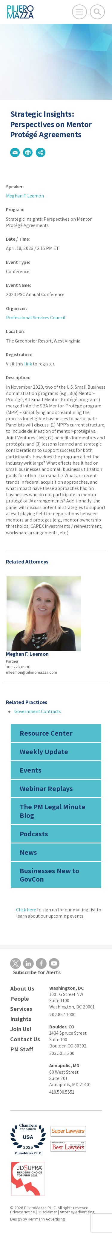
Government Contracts (37, 711)
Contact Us (25, 1039)
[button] (15, 152)
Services (21, 1009)
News (28, 852)
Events (31, 770)
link (28, 364)
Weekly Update (44, 751)
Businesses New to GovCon (49, 875)
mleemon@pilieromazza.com (31, 672)
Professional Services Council (35, 318)
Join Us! (20, 1029)
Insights (20, 1019)
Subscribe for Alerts (37, 972)
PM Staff (21, 1049)
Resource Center (46, 733)
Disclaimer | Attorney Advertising (66, 1212)
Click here (26, 910)
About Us (22, 988)
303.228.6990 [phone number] (18, 667)
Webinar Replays (46, 788)
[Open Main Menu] (79, 11)
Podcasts (34, 833)
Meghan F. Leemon (25, 196)
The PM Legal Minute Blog (52, 811)
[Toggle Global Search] (97, 11)
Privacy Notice (22, 1212)
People (19, 999)
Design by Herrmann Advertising (37, 1219)
